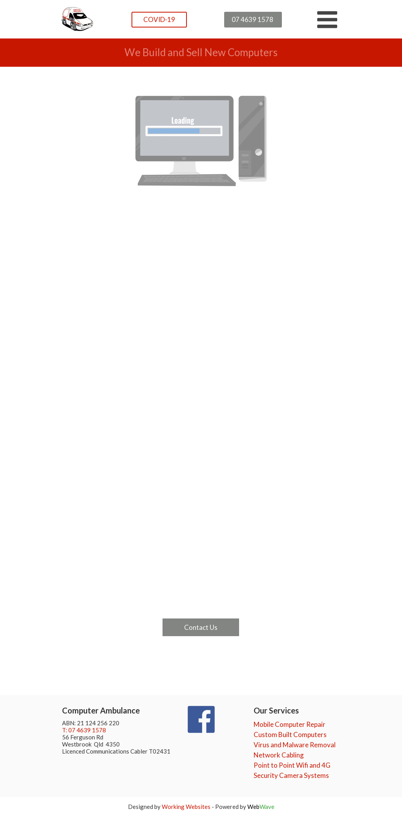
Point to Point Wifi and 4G (292, 765)
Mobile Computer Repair (289, 724)
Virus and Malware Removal (295, 745)
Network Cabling (279, 755)
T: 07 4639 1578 (84, 730)
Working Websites (186, 806)
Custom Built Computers (290, 734)
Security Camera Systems (291, 775)
